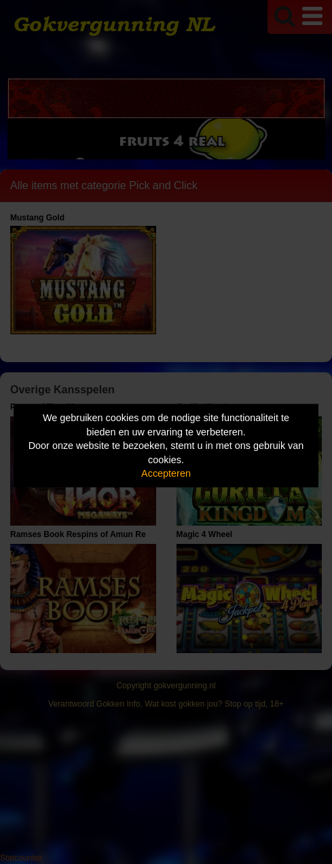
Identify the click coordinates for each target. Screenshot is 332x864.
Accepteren (166, 473)
